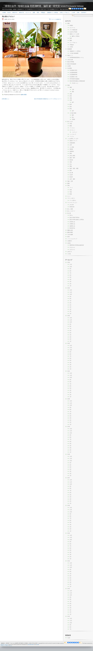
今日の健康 (70, 234)
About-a (14, 12)
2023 (68, 315)
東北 (71, 108)
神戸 (73, 102)
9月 (70, 268)
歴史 (71, 170)
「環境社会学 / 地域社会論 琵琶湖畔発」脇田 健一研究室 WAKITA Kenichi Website (43, 6)
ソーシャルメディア (72, 238)
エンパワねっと (73, 42)
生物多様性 (72, 142)
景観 (71, 166)
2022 (68, 343)
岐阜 (71, 104)
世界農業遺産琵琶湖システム (77, 57)
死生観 (71, 159)
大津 (73, 89)
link (78, 12)
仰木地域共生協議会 (74, 78)
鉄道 (68, 236)
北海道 (73, 119)
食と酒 (69, 213)
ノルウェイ (74, 132)
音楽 (71, 189)
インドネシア (73, 134)
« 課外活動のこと (5, 98)
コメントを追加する (56, 19)
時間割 (71, 25)
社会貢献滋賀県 (73, 72)
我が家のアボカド (8, 16)
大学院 (71, 46)
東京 (71, 106)
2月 (70, 283)
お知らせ (69, 251)
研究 (38, 12)
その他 (69, 253)
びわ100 (72, 204)
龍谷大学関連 (70, 61)
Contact (83, 12)
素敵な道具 (70, 230)
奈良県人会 (72, 221)
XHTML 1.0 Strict (4, 645)
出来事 (69, 66)
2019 (68, 426)
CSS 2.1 (10, 645)
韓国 (71, 125)
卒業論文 (43, 12)
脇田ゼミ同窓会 (75, 36)
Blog (9, 12)
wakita (69, 243)
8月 (70, 270)
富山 (73, 117)
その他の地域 (73, 113)
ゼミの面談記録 (73, 29)
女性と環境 (72, 155)
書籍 (68, 183)
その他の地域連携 (74, 53)
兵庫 (71, 100)
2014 (68, 560)
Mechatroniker (31, 644)
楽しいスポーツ (71, 211)
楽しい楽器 (70, 209)
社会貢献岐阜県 (73, 74)
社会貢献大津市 (73, 70)
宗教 (71, 162)
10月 (71, 266)
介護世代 (69, 240)
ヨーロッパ (72, 130)
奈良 (71, 95)
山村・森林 (72, 179)
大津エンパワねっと (65, 12)
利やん (71, 215)
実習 (71, 38)
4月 (70, 279)
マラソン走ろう (71, 198)
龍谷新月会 (72, 228)
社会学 (71, 174)
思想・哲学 (72, 157)
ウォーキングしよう (72, 202)
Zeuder (37, 644)
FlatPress (2, 644)
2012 (68, 616)
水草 (71, 145)
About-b (21, 12)
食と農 (71, 172)
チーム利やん (73, 200)
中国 (71, 123)
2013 (68, 588)
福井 (73, 115)
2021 (68, 371)
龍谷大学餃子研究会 (74, 217)
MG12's (6, 644)
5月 (70, 277)
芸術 (68, 185)
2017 (68, 477)
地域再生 (72, 151)
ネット (69, 196)
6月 (70, 275)
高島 (73, 91)
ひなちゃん (72, 247)
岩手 (73, 110)
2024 (68, 288)
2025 (68, 262)
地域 (68, 85)
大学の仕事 (70, 59)
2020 (68, 398)
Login (68, 637)
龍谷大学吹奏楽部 (71, 64)
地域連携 (69, 49)
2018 (68, 454)
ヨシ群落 (72, 147)
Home (4, 12)
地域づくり (70, 55)
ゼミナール (28, 12)
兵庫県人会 (72, 223)
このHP (73, 12)
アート (71, 187)
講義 (71, 40)
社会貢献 (69, 68)
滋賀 (71, 87)
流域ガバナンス (73, 140)
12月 (71, 290)
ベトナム (72, 136)
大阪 (71, 98)
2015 (68, 533)
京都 (71, 93)
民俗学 (71, 177)
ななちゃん (72, 249)
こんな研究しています (72, 138)
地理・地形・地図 (74, 168)
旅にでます (70, 121)
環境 (71, 153)
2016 (68, 505)
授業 (34, 12)
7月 (70, 273)
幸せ (71, 164)
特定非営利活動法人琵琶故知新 (77, 81)
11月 (71, 264)
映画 (71, 194)
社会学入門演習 (73, 32)
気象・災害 (70, 181)
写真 (71, 191)
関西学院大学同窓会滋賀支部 (77, 245)
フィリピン (72, 127)
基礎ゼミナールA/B (74, 34)
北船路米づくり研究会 (52, 12)
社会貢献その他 (73, 76)
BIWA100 (72, 206)
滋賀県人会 (72, 226)
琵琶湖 (71, 149)
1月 (70, 285)
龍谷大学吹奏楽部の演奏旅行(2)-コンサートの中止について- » (48, 98)
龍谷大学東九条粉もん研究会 (77, 219)
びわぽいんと (75, 83)
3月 (70, 281)
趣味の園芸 (24, 94)
